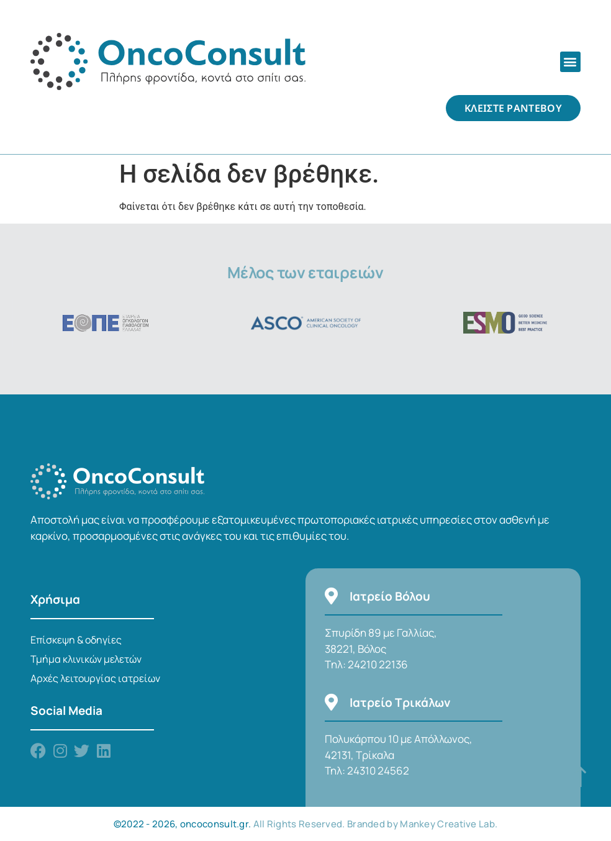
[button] (570, 62)
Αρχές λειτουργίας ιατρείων (95, 678)
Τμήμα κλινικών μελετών (86, 659)
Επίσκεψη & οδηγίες (76, 640)
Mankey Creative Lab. (448, 823)
